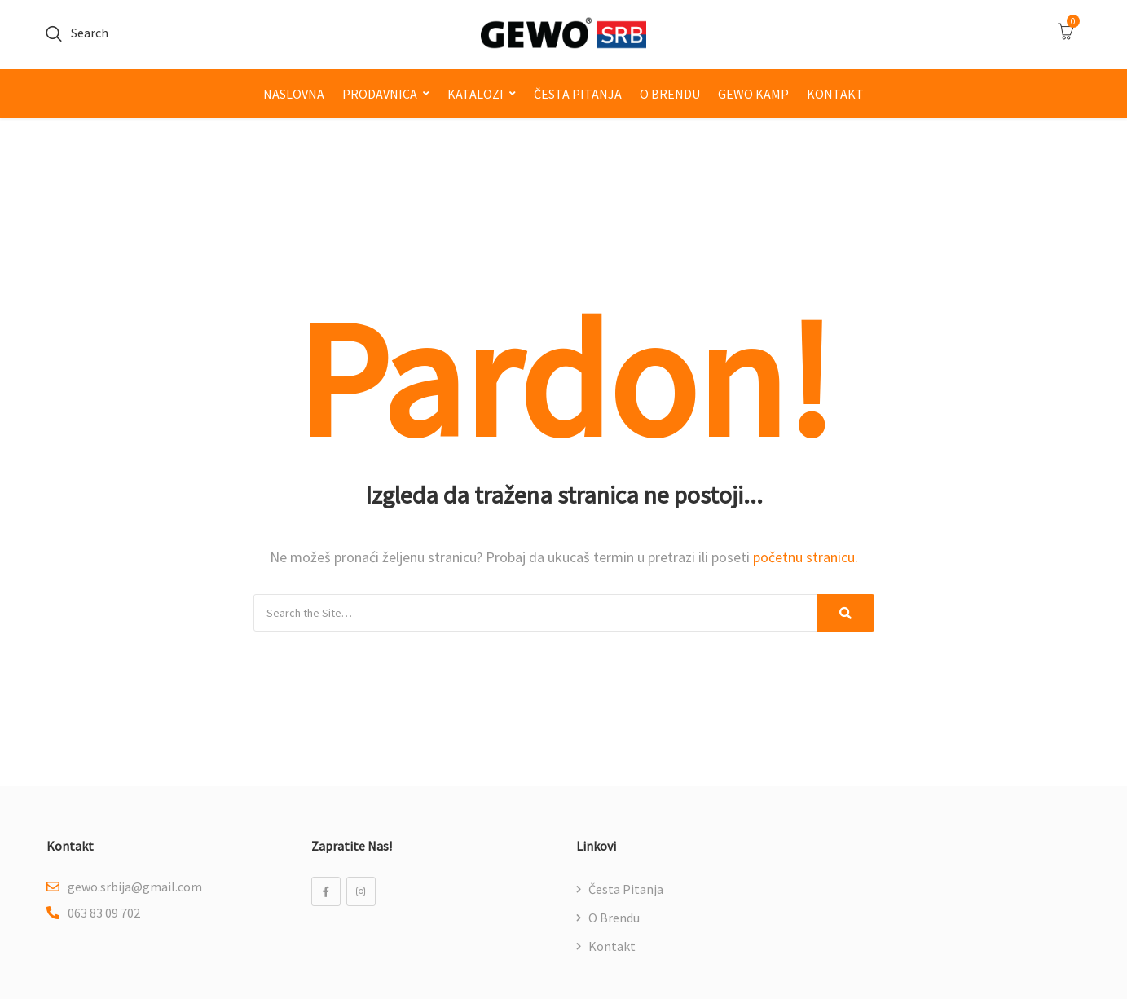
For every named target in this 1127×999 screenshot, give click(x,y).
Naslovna (293, 94)
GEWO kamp (753, 94)
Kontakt (835, 94)
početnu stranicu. (805, 557)
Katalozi (475, 94)
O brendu (670, 94)
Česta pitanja (578, 94)
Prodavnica (379, 94)
